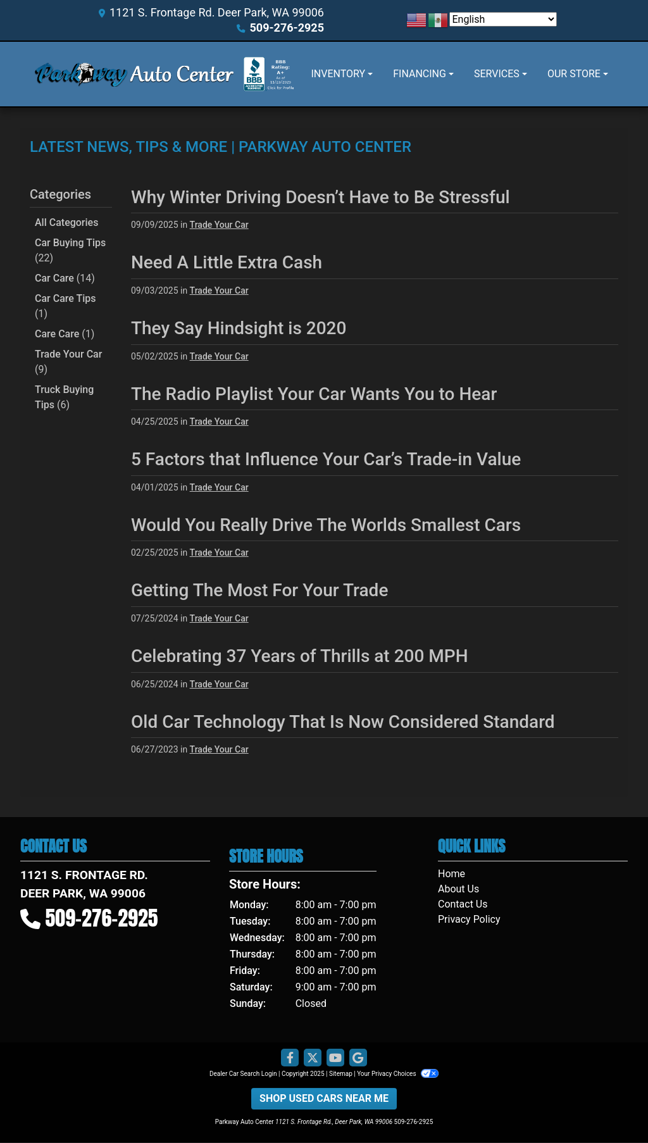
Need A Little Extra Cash (226, 262)
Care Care (64, 334)
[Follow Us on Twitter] (312, 1058)
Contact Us (463, 904)
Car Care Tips (65, 306)
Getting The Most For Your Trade (259, 590)
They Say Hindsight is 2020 (238, 328)
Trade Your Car (68, 361)
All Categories (66, 222)
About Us (458, 889)
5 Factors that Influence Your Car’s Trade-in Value (326, 459)
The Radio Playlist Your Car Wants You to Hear (314, 394)
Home (451, 874)
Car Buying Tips (70, 250)
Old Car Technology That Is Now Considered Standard (343, 721)
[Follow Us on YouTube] (335, 1058)
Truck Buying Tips (64, 397)
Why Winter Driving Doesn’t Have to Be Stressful (320, 197)
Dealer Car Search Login (243, 1073)
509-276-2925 (287, 27)
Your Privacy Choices (398, 1073)
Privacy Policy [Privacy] (469, 919)
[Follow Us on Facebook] (290, 1058)
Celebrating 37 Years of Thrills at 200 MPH (299, 656)
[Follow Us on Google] (358, 1058)
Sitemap (340, 1073)
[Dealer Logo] (134, 74)
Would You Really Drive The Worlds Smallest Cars (326, 525)
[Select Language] (503, 19)
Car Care (65, 278)
